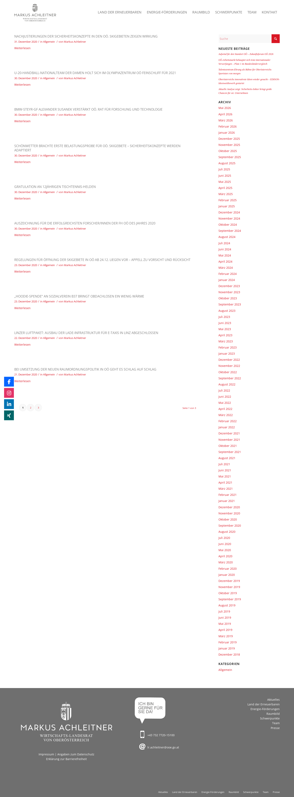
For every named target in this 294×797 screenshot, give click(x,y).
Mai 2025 (224, 182)
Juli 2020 (224, 538)
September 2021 (229, 452)
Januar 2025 (226, 206)
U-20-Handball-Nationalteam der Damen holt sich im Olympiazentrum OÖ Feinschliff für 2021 (95, 73)
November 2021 (229, 440)
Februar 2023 (227, 347)
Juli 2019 (224, 611)
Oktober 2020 (227, 519)
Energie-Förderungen (265, 709)
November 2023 (229, 292)
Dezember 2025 (229, 139)
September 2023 (229, 304)
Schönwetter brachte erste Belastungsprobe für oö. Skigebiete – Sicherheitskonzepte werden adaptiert (97, 148)
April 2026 (225, 114)
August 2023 (226, 311)
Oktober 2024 (227, 224)
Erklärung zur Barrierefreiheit (66, 759)
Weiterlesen (22, 48)
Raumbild (273, 714)
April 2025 (225, 188)
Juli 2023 (224, 317)
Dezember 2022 (229, 360)
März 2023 (225, 341)
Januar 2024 (226, 280)
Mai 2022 (224, 403)
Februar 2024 (227, 274)
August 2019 (226, 605)
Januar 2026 (226, 132)
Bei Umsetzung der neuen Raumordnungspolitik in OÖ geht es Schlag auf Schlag (85, 369)
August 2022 (226, 384)
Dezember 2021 (229, 433)
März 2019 (225, 636)
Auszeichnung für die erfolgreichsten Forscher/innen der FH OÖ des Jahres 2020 (84, 223)
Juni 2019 (224, 617)
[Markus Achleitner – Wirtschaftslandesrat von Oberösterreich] (35, 12)
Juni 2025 (224, 176)
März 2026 (225, 120)
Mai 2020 (224, 550)
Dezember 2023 (229, 286)
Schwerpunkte (270, 718)
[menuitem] (119, 12)
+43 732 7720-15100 (161, 735)
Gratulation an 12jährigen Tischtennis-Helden (55, 186)
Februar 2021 (227, 495)
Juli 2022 (224, 390)
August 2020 (226, 532)
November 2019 (229, 587)
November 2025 (229, 145)
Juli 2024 (224, 243)
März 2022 (225, 415)
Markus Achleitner (75, 41)
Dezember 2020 (229, 507)
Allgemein (49, 41)
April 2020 (225, 556)
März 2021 (225, 489)
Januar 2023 (226, 353)
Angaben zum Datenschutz (75, 754)
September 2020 (229, 525)
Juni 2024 (224, 249)
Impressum (46, 754)
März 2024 (225, 268)
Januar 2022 (226, 427)
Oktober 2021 (227, 446)
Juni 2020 (224, 544)
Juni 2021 (224, 470)
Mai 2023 (224, 329)
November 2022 (229, 366)
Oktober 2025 (227, 151)
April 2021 (225, 482)
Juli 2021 (224, 464)
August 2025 (226, 163)
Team (276, 723)
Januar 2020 (226, 575)
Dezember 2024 (229, 212)
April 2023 (225, 335)
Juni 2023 (224, 323)
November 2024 (229, 218)
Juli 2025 (224, 169)
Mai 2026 (224, 108)
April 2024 (225, 261)
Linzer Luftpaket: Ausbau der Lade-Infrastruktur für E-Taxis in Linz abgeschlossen (86, 333)
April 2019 (225, 630)
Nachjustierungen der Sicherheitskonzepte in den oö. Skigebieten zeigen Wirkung (86, 36)
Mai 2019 (224, 624)
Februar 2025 (227, 200)
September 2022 (229, 378)
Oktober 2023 (227, 298)
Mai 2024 (224, 255)
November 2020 (229, 513)
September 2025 (229, 157)
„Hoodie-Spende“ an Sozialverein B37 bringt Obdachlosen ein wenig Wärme (79, 296)
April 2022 (225, 409)
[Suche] (249, 38)
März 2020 (225, 562)
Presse (275, 728)
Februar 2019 (227, 642)
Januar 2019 (226, 648)
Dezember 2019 (229, 581)
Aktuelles (273, 700)
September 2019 (229, 599)
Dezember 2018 (229, 654)
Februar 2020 (227, 569)
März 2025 (225, 194)
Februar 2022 (227, 421)
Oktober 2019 (227, 593)
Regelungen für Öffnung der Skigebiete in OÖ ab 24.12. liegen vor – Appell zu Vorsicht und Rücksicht (102, 260)
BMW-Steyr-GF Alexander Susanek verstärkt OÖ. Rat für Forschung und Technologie (88, 109)
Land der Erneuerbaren (263, 704)
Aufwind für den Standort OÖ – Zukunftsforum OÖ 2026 (245, 54)
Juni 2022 (224, 396)
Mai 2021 (224, 476)
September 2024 (229, 231)
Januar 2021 (226, 501)
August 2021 (226, 458)
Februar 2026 (227, 126)
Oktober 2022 (227, 372)
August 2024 (226, 237)
